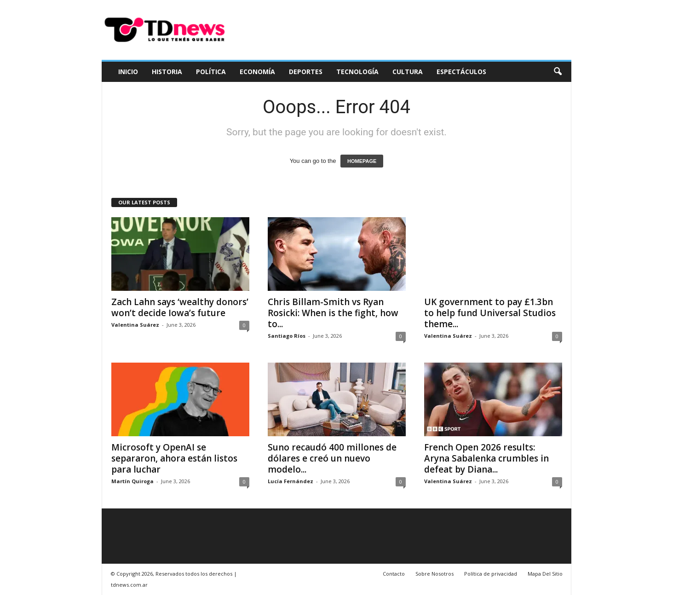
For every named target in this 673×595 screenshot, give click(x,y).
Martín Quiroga (132, 481)
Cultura (407, 71)
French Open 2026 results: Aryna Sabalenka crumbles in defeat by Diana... (486, 458)
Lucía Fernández (290, 481)
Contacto (394, 573)
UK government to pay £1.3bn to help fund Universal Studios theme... (490, 313)
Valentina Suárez (135, 324)
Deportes (305, 71)
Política (211, 71)
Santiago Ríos (286, 335)
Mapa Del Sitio (545, 573)
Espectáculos (461, 71)
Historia (167, 71)
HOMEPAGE (361, 161)
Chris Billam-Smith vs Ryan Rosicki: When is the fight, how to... (333, 313)
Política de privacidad (490, 573)
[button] (557, 72)
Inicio (128, 71)
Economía (257, 71)
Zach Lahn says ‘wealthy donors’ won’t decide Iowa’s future (179, 307)
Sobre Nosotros (434, 573)
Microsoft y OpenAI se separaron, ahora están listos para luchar (174, 458)
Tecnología (357, 71)
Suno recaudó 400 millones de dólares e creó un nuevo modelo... (332, 458)
